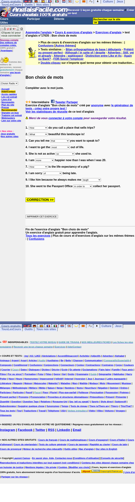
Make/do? (53, 383)
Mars (75, 383)
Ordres (124, 388)
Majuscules (40, 383)
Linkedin (63, 430)
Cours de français (48, 440)
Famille (116, 369)
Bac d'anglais (86, 449)
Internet (69, 378)
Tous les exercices (37, 235)
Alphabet (120, 356)
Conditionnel (20, 365)
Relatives (46, 401)
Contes (80, 365)
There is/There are (99, 406)
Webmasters (8, 118)
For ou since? (15, 374)
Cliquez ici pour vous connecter (11, 34)
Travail (42, 410)
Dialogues (34, 369)
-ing (26, 356)
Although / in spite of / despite (85, 52)
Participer (33, 18)
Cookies (62, 467)
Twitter (40, 430)
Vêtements (6, 415)
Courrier (5, 369)
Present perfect (8, 397)
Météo (42, 388)
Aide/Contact (8, 91)
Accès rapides (9, 94)
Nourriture (90, 388)
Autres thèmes (65, 45)
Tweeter (60, 102)
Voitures (109, 410)
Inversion (80, 378)
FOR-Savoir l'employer (68, 58)
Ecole (65, 369)
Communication (93, 360)
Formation (30, 374)
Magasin (17, 383)
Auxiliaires (53, 360)
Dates (24, 369)
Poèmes (124, 392)
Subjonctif (120, 401)
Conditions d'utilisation (86, 458)
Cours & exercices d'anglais (73, 32)
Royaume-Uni (60, 401)
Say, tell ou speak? (79, 401)
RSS (51, 430)
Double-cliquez (51, 62)
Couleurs (129, 365)
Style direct (107, 401)
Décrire (56, 369)
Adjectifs (96, 356)
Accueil (5, 89)
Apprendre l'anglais (38, 32)
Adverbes (107, 356)
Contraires (107, 365)
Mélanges (5, 388)
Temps (64, 406)
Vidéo (92, 410)
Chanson (78, 360)
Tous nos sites (46, 329)
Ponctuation (96, 392)
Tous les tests (7, 410)
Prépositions (97, 397)
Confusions (46, 45)
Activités (84, 356)
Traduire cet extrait (11, 115)
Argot (24, 360)
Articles (33, 360)
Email (77, 430)
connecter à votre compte (66, 118)
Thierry (114, 406)
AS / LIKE (35, 356)
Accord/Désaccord (68, 356)
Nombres (70, 388)
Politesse (83, 392)
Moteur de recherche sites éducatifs (42, 449)
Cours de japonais (78, 444)
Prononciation (38, 397)
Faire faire (104, 369)
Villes (100, 410)
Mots (102, 383)
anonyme (97, 105)
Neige (60, 388)
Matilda (84, 383)
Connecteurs (67, 365)
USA (63, 410)
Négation (103, 388)
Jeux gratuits (8, 133)
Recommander (9, 110)
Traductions (30, 410)
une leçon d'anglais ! (10, 73)
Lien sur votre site (11, 120)
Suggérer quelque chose (31, 406)
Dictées (46, 369)
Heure (19, 378)
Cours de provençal (10, 449)
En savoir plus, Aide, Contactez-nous (52, 458)
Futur (41, 374)
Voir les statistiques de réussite (46, 111)
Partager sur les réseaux (14, 476)
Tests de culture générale (52, 444)
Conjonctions (51, 365)
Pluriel (53, 392)
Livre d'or (6, 99)
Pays (45, 392)
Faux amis (127, 369)
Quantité (4, 401)
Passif (29, 392)
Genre (56, 374)
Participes (5, 392)
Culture (106, 326)
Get (64, 374)
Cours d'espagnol (98, 440)
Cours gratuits (11, 326)
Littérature (5, 383)
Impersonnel (46, 378)
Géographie (105, 374)
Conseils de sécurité (112, 458)
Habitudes (118, 374)
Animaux (5, 360)
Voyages (120, 410)
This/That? (126, 406)
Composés (6, 365)
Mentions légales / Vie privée (40, 467)
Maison (28, 383)
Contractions (93, 365)
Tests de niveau (78, 406)
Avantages (6, 50)
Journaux (99, 378)
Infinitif (59, 378)
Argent (15, 360)
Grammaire (82, 374)
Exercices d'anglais (108, 32)
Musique (126, 383)
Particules (18, 392)
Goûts (71, 374)
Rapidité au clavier (100, 444)
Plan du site (7, 104)
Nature (51, 388)
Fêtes (49, 374)
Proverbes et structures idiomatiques (68, 397)
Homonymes (31, 378)
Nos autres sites (9, 136)
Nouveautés (7, 102)
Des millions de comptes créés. (9, 43)
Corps (118, 365)
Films (3, 374)
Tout (19, 410)
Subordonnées (8, 406)
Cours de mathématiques (73, 440)
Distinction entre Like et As (103, 55)
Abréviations (49, 356)
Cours (4, 18)
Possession (111, 392)
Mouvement (113, 383)
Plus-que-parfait (67, 392)
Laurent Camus (21, 458)
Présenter (121, 397)
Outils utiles (70, 449)
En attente (75, 369)
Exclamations (89, 369)
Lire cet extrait (9, 97)
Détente (59, 18)
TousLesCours (11, 4)
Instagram (7, 430)
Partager (72, 102)
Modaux (93, 383)
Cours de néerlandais (25, 444)
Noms (80, 388)
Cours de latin (119, 444)
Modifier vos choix (79, 467)
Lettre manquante (116, 378)
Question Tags (31, 401)
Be (62, 360)
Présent (110, 397)
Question (16, 401)
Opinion (114, 388)
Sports (95, 401)
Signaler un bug (10, 112)
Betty (68, 360)
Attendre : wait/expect (68, 55)
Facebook (25, 430)
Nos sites (42, 4)
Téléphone (53, 410)
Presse (5, 107)
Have (11, 378)
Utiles (4, 22)
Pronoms (23, 397)
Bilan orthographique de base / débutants (93, 49)
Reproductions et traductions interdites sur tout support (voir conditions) (40, 462)
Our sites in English (106, 449)
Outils (29, 4)
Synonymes (52, 406)
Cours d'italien (118, 440)
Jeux (118, 326)
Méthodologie (19, 388)
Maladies (65, 383)
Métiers (33, 388)
